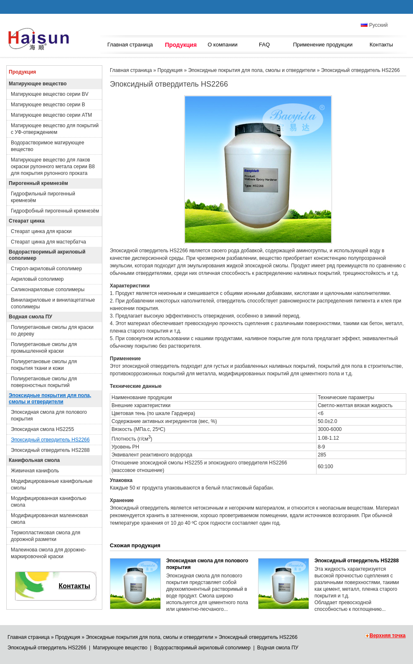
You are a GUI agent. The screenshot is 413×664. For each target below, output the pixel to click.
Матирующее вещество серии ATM (51, 115)
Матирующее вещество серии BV (50, 94)
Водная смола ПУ (30, 317)
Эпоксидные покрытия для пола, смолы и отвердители (50, 398)
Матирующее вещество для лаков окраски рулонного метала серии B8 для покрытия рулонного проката (53, 166)
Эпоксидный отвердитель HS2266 (50, 440)
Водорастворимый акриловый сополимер (47, 255)
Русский (374, 25)
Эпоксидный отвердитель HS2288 (50, 450)
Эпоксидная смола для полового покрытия (49, 415)
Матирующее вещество (38, 84)
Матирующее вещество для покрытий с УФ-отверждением (55, 129)
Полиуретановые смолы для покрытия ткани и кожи (44, 365)
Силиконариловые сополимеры (47, 289)
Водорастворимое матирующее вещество (47, 146)
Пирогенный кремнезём (38, 183)
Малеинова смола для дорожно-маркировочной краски (48, 553)
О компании (223, 44)
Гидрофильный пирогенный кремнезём (43, 197)
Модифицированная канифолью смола (48, 501)
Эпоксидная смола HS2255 (42, 429)
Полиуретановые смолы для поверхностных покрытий (44, 382)
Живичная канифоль (35, 471)
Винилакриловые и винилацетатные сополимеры (53, 303)
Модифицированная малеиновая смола (49, 519)
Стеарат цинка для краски (41, 231)
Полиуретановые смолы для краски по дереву (52, 330)
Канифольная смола (34, 460)
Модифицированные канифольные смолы (52, 484)
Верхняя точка (387, 635)
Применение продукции (323, 44)
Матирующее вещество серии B (48, 105)
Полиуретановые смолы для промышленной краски (44, 347)
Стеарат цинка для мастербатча (48, 242)
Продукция (181, 44)
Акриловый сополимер (37, 279)
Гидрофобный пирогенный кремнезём (55, 211)
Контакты (381, 44)
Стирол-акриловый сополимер (46, 269)
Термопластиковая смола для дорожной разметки (45, 536)
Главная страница (130, 44)
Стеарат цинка (27, 221)
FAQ (264, 44)
